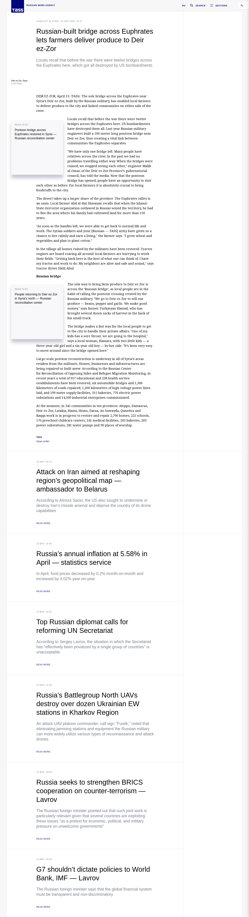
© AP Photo (16, 83)
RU (184, 5)
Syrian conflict (42, 441)
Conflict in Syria (47, 21)
